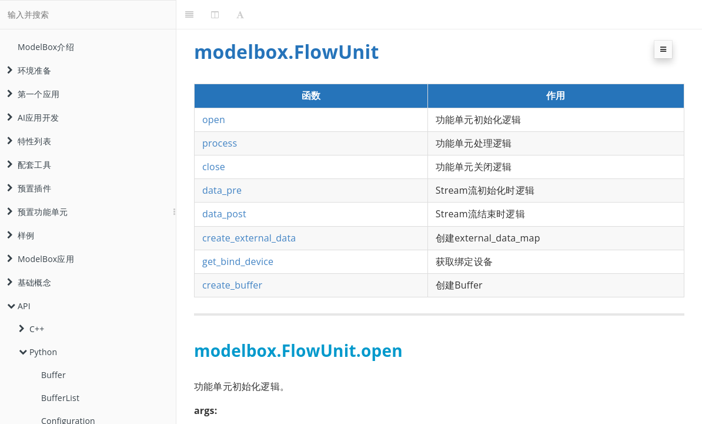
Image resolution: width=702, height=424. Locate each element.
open (213, 119)
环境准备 (29, 70)
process (219, 143)
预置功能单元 (37, 211)
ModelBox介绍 (46, 46)
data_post (224, 213)
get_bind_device (237, 261)
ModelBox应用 (40, 258)
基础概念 (29, 282)
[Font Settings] (240, 14)
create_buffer (232, 285)
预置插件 (29, 188)
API (19, 306)
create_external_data (249, 237)
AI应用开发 (33, 117)
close (213, 166)
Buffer (53, 374)
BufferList (60, 397)
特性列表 (29, 141)
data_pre (222, 190)
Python (38, 351)
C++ (31, 328)
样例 (20, 235)
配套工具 (29, 164)
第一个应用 (33, 94)
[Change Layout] (215, 14)
